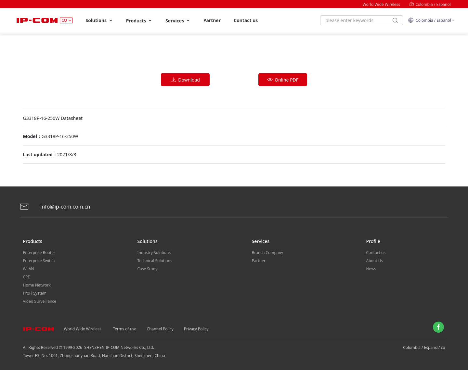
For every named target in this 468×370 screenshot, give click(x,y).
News (371, 269)
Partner (212, 20)
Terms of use (124, 329)
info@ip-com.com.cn (55, 207)
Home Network (37, 285)
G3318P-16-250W (60, 136)
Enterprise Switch (39, 260)
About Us (374, 260)
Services (177, 21)
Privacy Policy (196, 329)
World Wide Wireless (381, 4)
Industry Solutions (154, 252)
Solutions (99, 20)
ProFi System (34, 293)
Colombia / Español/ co (424, 347)
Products (139, 21)
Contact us (246, 20)
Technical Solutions (154, 260)
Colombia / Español (430, 4)
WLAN (28, 269)
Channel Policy (160, 329)
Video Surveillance (40, 301)
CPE (26, 277)
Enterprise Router (39, 252)
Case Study (147, 269)
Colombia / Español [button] (429, 20)
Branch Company (267, 252)
